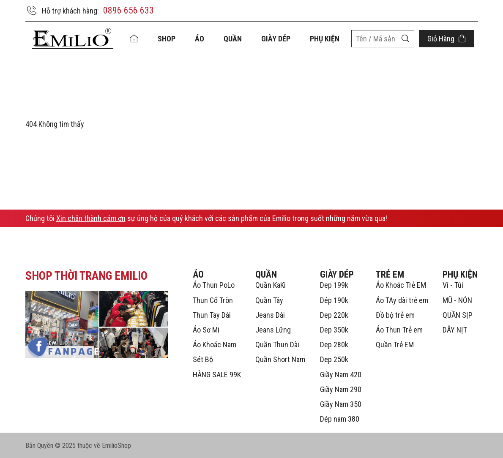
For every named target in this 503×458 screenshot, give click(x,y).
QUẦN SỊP (458, 315)
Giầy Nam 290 (340, 389)
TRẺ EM (390, 274)
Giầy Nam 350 (340, 404)
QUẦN (233, 38)
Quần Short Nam (280, 359)
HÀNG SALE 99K (217, 374)
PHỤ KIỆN (324, 38)
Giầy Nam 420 (340, 374)
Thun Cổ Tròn (213, 300)
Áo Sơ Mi (206, 329)
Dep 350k (334, 329)
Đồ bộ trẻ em (395, 315)
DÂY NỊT (455, 329)
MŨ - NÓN (457, 300)
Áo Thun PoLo (214, 285)
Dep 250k (334, 359)
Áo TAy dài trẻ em (402, 300)
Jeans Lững (273, 329)
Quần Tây (269, 300)
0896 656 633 (128, 10)
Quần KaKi (270, 285)
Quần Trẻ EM (395, 344)
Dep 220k (334, 315)
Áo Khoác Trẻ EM (401, 285)
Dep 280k (334, 344)
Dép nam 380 (339, 418)
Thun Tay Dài (212, 315)
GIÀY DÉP (275, 38)
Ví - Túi (453, 285)
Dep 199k (334, 285)
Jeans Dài (270, 315)
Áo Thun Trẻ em (399, 329)
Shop (166, 38)
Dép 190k (334, 300)
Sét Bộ (203, 359)
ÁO (199, 38)
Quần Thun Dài (277, 344)
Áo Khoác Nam (214, 344)
